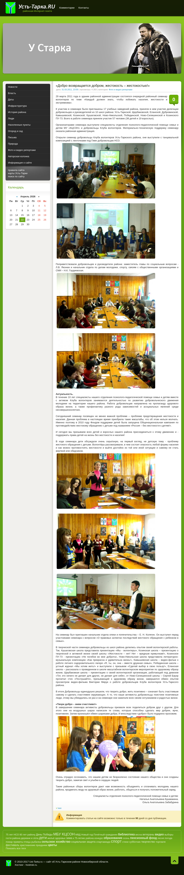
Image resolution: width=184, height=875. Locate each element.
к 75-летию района (83, 838)
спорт (116, 841)
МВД (77, 834)
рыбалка (36, 841)
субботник (135, 841)
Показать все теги (16, 848)
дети (43, 838)
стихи (125, 841)
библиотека (126, 834)
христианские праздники (33, 845)
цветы (52, 845)
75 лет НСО (12, 834)
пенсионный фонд (143, 838)
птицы (27, 841)
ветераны (148, 834)
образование (113, 838)
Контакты (83, 7)
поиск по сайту (16, 176)
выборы (168, 834)
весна (138, 834)
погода (168, 838)
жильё (50, 838)
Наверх (174, 860)
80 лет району (27, 834)
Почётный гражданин (105, 834)
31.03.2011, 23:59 (70, 89)
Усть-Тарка (30, 7)
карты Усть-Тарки (18, 173)
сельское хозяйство (56, 841)
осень (126, 838)
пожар (9, 841)
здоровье (60, 838)
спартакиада (103, 841)
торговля (160, 841)
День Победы (44, 834)
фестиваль (12, 845)
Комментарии (67, 7)
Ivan (60, 808)
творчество (148, 841)
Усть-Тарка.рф (9, 863)
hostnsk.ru (31, 864)
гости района (13, 838)
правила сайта (16, 170)
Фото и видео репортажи (120, 89)
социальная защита (83, 841)
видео (159, 834)
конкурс (98, 838)
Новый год (87, 834)
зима (69, 838)
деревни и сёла (29, 838)
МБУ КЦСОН (64, 834)
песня (160, 838)
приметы (18, 841)
